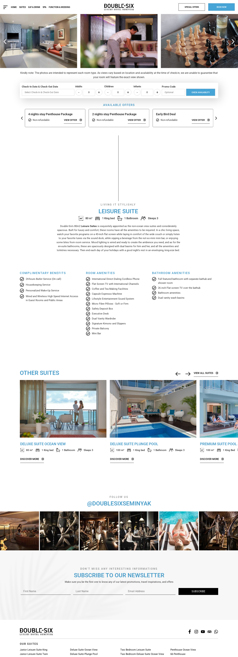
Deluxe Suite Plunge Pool (84, 654)
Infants (137, 86)
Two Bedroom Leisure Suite (135, 649)
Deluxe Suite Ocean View (84, 649)
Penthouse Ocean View (183, 649)
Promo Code (169, 87)
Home (14, 7)
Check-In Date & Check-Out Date (40, 87)
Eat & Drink (34, 7)
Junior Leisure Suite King (33, 649)
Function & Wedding (59, 7)
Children (109, 86)
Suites (22, 7)
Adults (78, 86)
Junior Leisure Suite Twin (34, 654)
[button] (5, 41)
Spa (44, 7)
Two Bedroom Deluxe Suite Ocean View (142, 654)
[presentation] (45, 601)
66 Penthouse (177, 654)
